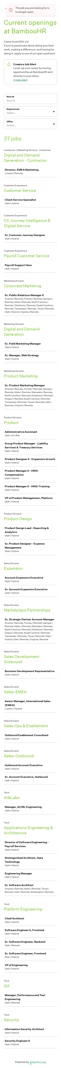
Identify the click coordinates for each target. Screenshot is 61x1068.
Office (10, 121)
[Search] (30, 101)
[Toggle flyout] (54, 112)
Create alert (20, 79)
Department (13, 109)
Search (10, 96)
